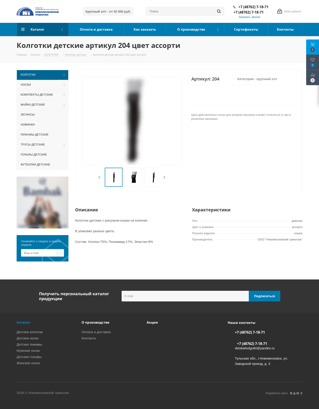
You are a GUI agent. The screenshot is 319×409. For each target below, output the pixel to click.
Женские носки (28, 363)
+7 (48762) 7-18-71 (253, 6)
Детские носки (28, 338)
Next (164, 177)
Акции (152, 322)
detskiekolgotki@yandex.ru (255, 348)
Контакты (89, 338)
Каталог (23, 322)
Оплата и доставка (96, 332)
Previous (99, 177)
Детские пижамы (29, 344)
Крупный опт (108, 11)
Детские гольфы (29, 357)
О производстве (95, 322)
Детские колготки (30, 332)
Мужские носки (28, 350)
